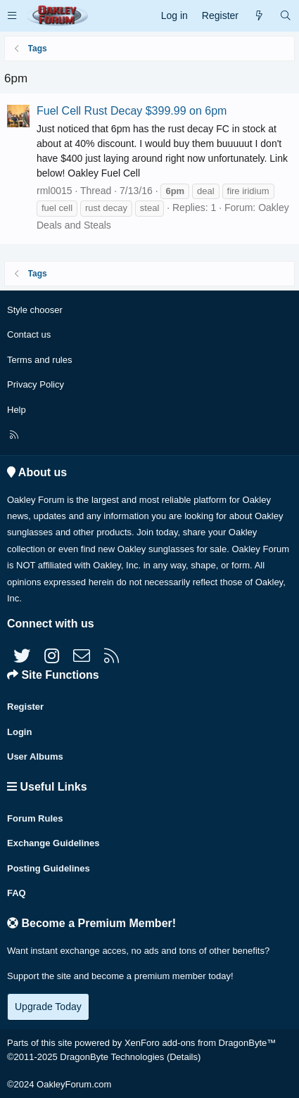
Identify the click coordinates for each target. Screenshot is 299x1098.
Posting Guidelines (48, 868)
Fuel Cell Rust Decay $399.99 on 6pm (132, 111)
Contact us (29, 334)
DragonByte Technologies (112, 1057)
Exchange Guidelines (53, 843)
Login (19, 732)
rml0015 (54, 190)
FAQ (16, 893)
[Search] (285, 15)
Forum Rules (35, 818)
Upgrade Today (48, 1006)
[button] (12, 16)
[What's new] (259, 15)
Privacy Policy (35, 384)
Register (25, 706)
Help (16, 409)
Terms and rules (39, 360)
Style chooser (35, 310)
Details (184, 1057)
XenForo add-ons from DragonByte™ (200, 1043)
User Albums (35, 756)
